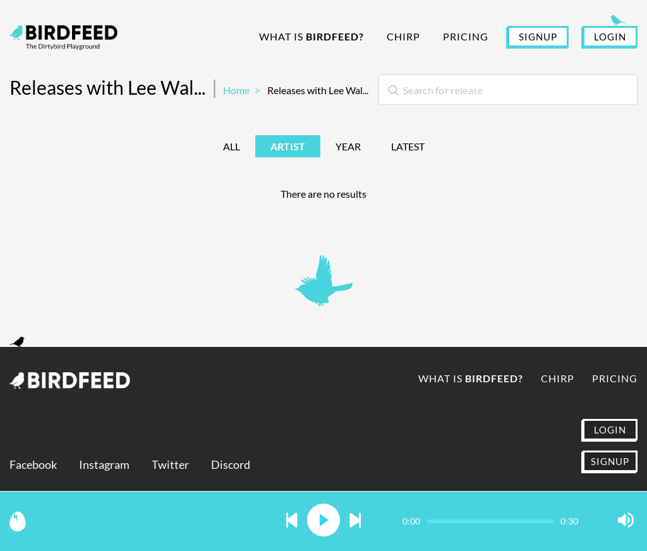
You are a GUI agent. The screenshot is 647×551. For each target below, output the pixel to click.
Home (236, 90)
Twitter (170, 464)
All (231, 146)
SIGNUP (538, 36)
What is (311, 36)
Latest (408, 146)
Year (348, 146)
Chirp (403, 36)
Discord (230, 464)
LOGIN (610, 36)
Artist (287, 146)
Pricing (465, 36)
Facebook (33, 464)
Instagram (104, 464)
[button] (291, 521)
